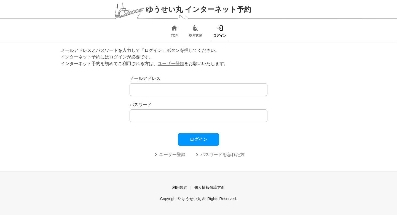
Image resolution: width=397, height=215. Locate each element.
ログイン (198, 139)
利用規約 (179, 187)
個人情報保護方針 (209, 187)
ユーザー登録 (171, 63)
